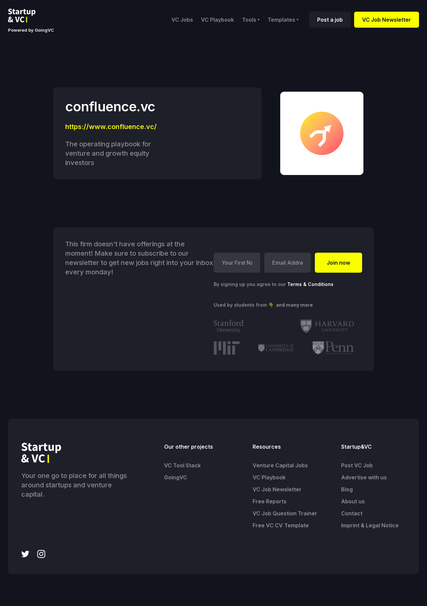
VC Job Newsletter (386, 19)
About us (353, 501)
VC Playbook (217, 19)
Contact (351, 513)
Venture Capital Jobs (280, 465)
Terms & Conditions (310, 284)
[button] (251, 20)
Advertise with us (364, 477)
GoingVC (175, 477)
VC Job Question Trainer (285, 513)
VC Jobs (182, 19)
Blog (347, 489)
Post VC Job (357, 465)
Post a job (330, 19)
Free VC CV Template (281, 525)
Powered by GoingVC (31, 30)
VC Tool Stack (182, 465)
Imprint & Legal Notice (370, 525)
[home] (27, 16)
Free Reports (270, 501)
